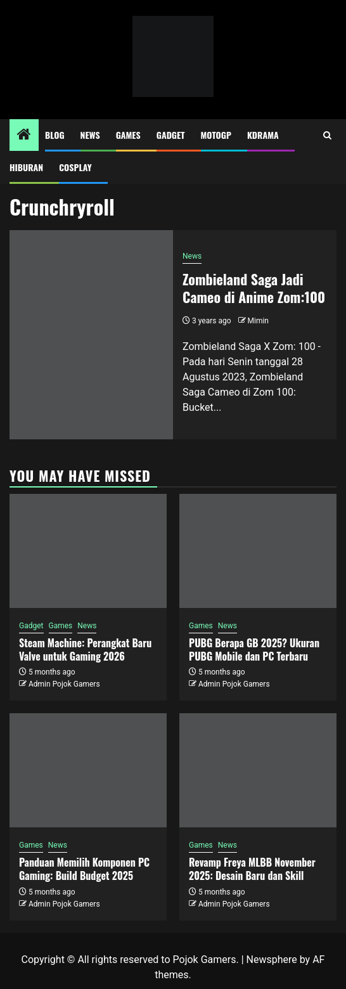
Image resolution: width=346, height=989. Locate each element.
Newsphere (272, 959)
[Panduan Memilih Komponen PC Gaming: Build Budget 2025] (88, 770)
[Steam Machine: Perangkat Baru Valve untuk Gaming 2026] (88, 551)
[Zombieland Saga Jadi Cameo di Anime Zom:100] (91, 334)
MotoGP (216, 134)
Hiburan (26, 167)
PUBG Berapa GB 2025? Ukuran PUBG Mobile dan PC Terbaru (254, 649)
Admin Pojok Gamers (64, 684)
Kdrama (263, 134)
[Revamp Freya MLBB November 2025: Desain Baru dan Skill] (257, 770)
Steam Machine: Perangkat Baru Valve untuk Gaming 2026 (85, 649)
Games (128, 134)
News (90, 134)
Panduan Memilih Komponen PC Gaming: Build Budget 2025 (84, 869)
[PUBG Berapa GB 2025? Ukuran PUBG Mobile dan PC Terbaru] (257, 551)
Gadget (171, 134)
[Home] (24, 136)
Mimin (258, 320)
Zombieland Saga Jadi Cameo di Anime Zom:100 (254, 288)
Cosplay (75, 167)
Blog (55, 134)
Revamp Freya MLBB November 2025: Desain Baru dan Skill (252, 869)
